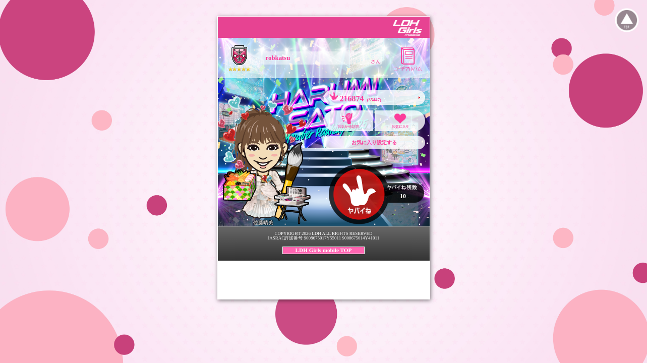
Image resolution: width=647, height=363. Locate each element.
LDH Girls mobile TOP (324, 250)
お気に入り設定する (374, 142)
